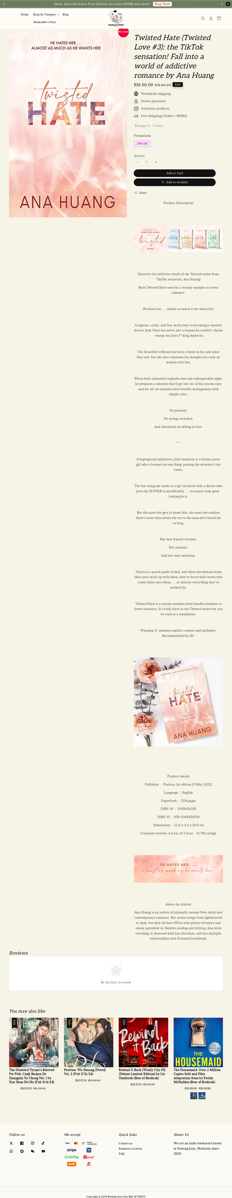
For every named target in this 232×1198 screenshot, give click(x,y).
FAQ (122, 1153)
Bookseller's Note (45, 22)
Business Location (130, 1148)
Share (140, 192)
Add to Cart (174, 173)
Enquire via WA (180, 4)
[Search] (203, 18)
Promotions (142, 136)
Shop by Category (44, 14)
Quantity (139, 155)
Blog (65, 14)
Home (24, 14)
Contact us (125, 1143)
